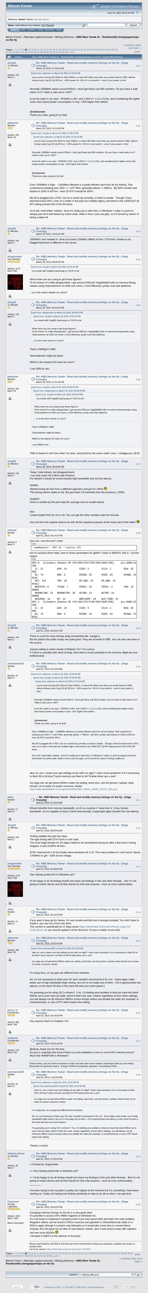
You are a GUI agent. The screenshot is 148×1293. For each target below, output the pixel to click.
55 (63, 52)
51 (51, 52)
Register (49, 30)
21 (69, 49)
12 (41, 49)
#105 (138, 305)
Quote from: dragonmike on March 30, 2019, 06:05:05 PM (57, 313)
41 (19, 52)
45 (32, 52)
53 (57, 52)
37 (7, 52)
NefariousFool (16, 1153)
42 (22, 52)
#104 (138, 259)
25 (82, 49)
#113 (138, 866)
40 (16, 52)
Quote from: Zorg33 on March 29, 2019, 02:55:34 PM (54, 267)
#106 (138, 379)
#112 (138, 828)
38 (10, 52)
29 (94, 49)
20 (66, 49)
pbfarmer (13, 122)
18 (60, 49)
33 (107, 49)
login (36, 19)
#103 (138, 231)
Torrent (50, 25)
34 (110, 49)
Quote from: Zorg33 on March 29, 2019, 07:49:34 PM (54, 133)
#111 (138, 800)
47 (38, 52)
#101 (138, 66)
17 (57, 49)
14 (47, 49)
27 (88, 49)
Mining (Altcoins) (64, 37)
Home (14, 30)
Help (23, 30)
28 (91, 49)
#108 (138, 533)
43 (26, 52)
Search (31, 30)
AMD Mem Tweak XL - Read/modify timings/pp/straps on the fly (54, 1262)
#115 (138, 941)
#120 (138, 1204)
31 (100, 49)
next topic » (134, 48)
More (58, 30)
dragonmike (15, 256)
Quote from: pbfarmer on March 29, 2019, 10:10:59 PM (55, 674)
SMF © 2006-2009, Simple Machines (86, 1287)
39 (13, 52)
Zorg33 (12, 62)
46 (35, 52)
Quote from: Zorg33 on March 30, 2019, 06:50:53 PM (54, 387)
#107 (138, 464)
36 (116, 49)
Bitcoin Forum (13, 37)
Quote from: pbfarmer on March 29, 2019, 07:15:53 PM (55, 73)
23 (75, 49)
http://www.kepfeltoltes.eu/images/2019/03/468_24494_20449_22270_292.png (73, 789)
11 (38, 49)
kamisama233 (16, 663)
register (45, 19)
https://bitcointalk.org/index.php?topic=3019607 (69, 1249)
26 (85, 49)
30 (97, 49)
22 (72, 49)
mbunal (12, 530)
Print (137, 52)
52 (54, 52)
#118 (138, 1075)
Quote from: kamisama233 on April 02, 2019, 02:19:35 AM (57, 948)
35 (113, 49)
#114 (138, 912)
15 (50, 49)
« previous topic (132, 45)
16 (53, 49)
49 (44, 52)
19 (63, 49)
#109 (138, 628)
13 (44, 49)
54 (60, 52)
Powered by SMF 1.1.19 (56, 1287)
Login (40, 30)
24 (78, 49)
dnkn (10, 797)
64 (72, 52)
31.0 (43, 25)
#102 (138, 126)
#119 (138, 1156)
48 (41, 52)
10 (35, 49)
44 (29, 52)
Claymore (13, 1201)
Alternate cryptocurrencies (38, 37)
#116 (138, 1013)
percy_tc (13, 1010)
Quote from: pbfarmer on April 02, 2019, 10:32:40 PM (55, 1082)
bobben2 (13, 1038)
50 (47, 52)
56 (66, 52)
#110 (138, 667)
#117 (138, 1041)
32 (104, 49)
